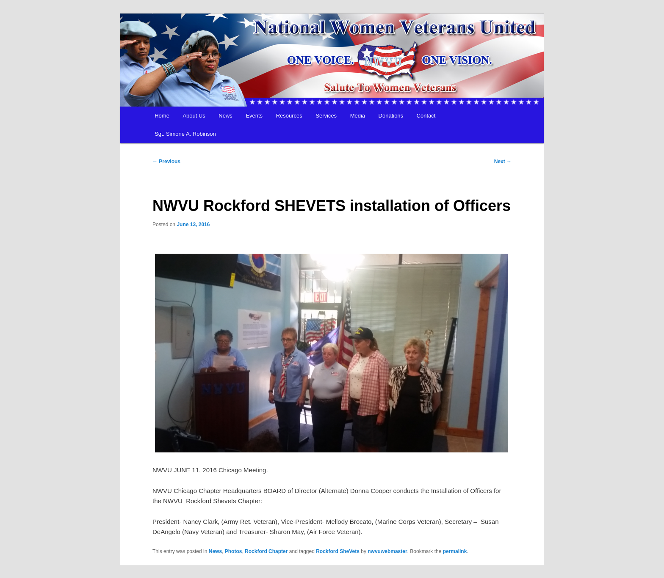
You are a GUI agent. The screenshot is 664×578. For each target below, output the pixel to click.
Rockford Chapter (266, 551)
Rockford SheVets (338, 551)
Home (162, 115)
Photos (233, 551)
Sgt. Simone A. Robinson (185, 134)
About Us (194, 115)
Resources (289, 115)
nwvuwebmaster (387, 551)
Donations (391, 115)
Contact (426, 115)
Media (357, 115)
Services (326, 115)
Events (254, 115)
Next (503, 161)
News (225, 115)
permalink (455, 551)
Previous (166, 161)
